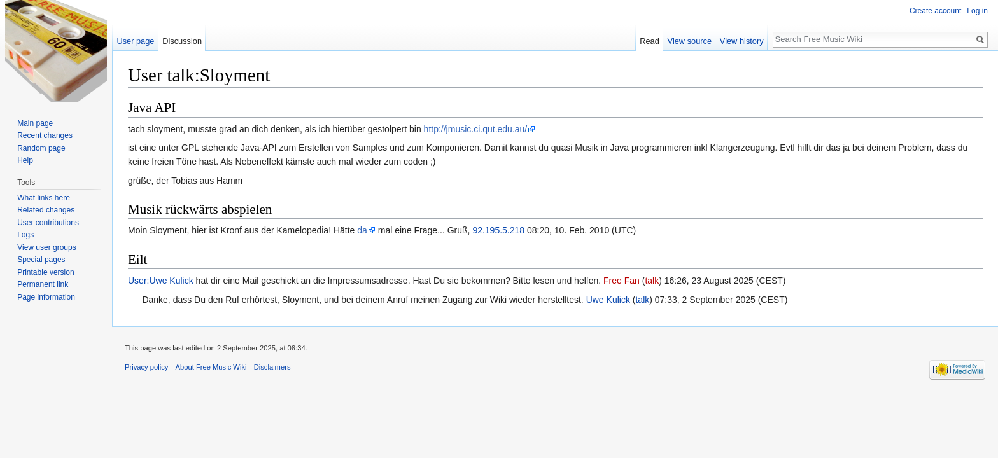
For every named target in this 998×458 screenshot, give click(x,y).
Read (649, 41)
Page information (46, 297)
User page (135, 41)
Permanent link (42, 284)
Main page (35, 123)
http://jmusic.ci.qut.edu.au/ (476, 129)
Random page (41, 148)
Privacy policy (146, 367)
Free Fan (621, 280)
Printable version (45, 272)
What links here (43, 197)
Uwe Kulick (608, 300)
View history (742, 41)
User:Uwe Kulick (160, 280)
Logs (25, 234)
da (362, 230)
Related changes (45, 209)
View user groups (46, 247)
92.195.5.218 (498, 230)
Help (25, 160)
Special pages (41, 259)
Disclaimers (272, 367)
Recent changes (45, 135)
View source (690, 41)
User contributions (48, 222)
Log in (977, 10)
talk (652, 280)
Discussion (182, 41)
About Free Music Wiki (211, 367)
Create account (935, 10)
